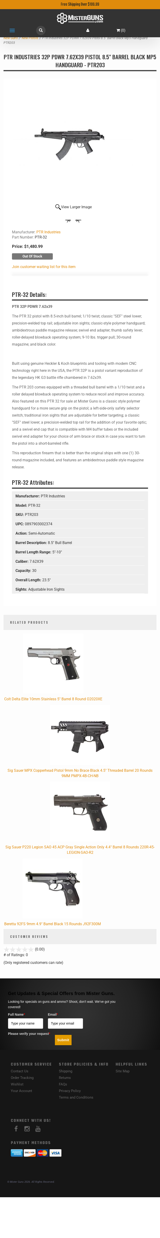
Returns (65, 1078)
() (121, 30)
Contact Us (19, 1071)
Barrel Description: (31, 543)
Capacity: (23, 570)
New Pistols (30, 38)
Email (53, 1014)
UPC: (20, 524)
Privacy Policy (70, 1091)
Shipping (65, 1071)
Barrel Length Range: (33, 552)
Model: (21, 505)
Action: (21, 533)
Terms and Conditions (76, 1097)
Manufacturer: (28, 496)
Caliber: (22, 561)
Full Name (16, 1014)
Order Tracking (22, 1078)
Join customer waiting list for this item (44, 267)
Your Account (21, 1091)
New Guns (11, 38)
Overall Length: (28, 580)
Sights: (21, 589)
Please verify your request (29, 1034)
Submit (63, 1040)
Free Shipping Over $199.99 (80, 4)
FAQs (63, 1084)
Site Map (123, 1071)
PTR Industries (48, 232)
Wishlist (17, 1084)
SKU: (20, 514)
